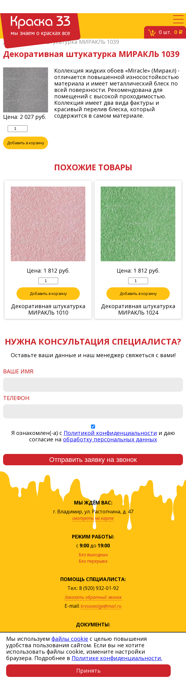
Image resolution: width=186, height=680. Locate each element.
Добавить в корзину (25, 142)
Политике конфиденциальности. (117, 658)
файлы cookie (69, 638)
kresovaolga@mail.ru (101, 606)
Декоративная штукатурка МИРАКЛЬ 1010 (48, 309)
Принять (88, 670)
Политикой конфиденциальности (110, 432)
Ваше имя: (18, 371)
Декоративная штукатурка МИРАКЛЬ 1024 (138, 309)
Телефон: (16, 398)
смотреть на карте (93, 518)
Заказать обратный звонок (93, 597)
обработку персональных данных (110, 439)
